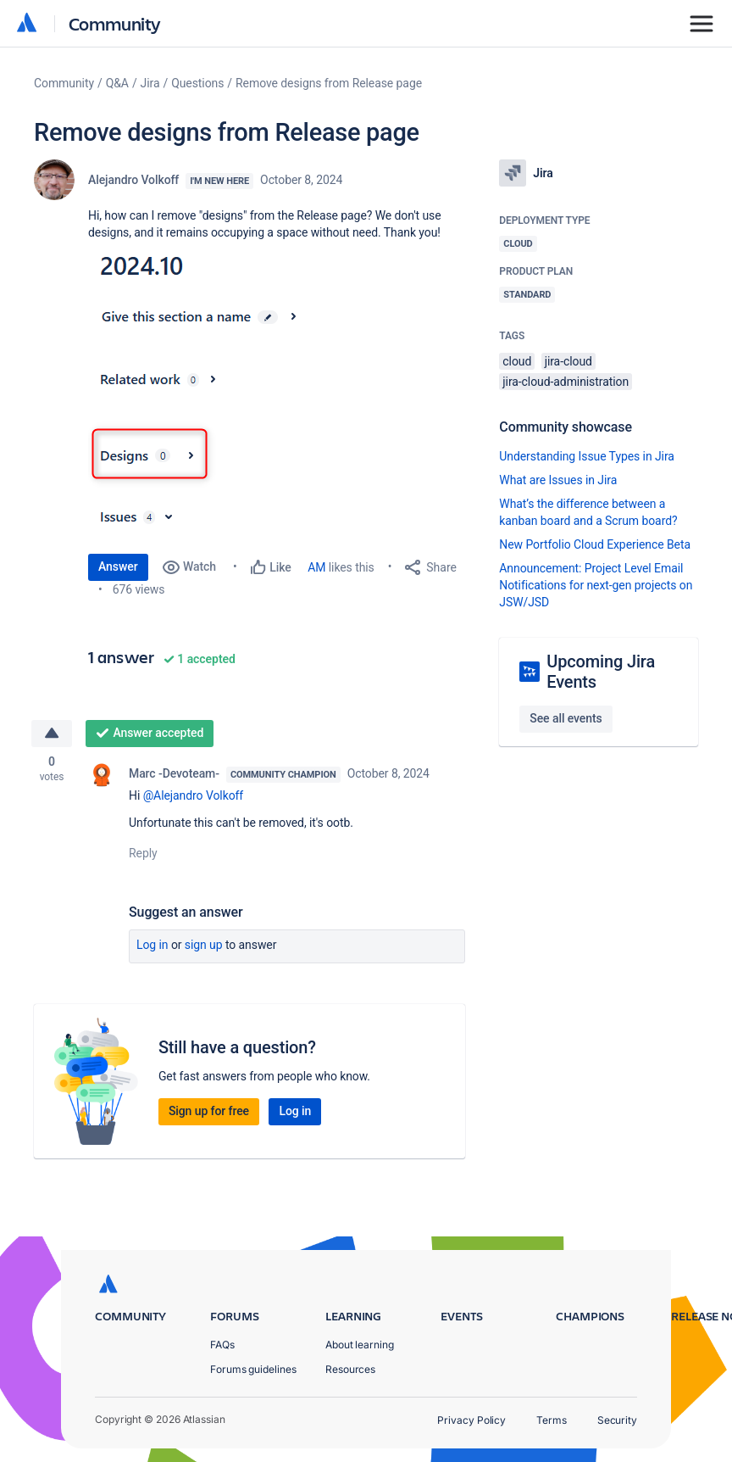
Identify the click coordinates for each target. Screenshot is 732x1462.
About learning (359, 1344)
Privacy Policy (471, 1420)
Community (115, 23)
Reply (143, 854)
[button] (252, 393)
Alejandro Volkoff (133, 180)
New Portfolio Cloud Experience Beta (594, 544)
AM (316, 567)
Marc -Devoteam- (174, 774)
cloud (516, 361)
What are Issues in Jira (558, 480)
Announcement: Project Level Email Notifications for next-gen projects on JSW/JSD (595, 585)
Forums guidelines (253, 1369)
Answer (118, 566)
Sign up (204, 945)
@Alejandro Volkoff (193, 796)
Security (617, 1420)
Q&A (117, 83)
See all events (566, 718)
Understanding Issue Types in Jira (586, 456)
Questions (197, 83)
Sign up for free (209, 1112)
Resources (350, 1369)
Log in (152, 945)
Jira (150, 83)
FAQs (222, 1344)
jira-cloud (568, 361)
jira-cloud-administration (565, 381)
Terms (551, 1420)
